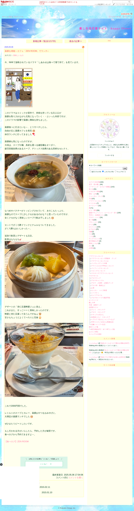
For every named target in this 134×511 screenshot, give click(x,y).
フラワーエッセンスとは (99, 261)
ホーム (4, 17)
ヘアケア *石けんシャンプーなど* (103, 319)
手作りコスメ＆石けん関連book (102, 322)
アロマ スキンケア (98, 312)
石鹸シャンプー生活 (98, 324)
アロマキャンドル (97, 280)
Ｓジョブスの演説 (95, 334)
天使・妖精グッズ (95, 305)
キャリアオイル (96, 295)
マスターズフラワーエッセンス (102, 273)
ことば (91, 236)
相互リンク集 (93, 327)
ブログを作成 (120, 4)
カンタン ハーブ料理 (99, 290)
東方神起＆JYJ (94, 241)
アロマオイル (93, 276)
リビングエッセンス (98, 271)
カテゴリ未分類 (94, 182)
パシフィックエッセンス (99, 268)
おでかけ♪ (92, 229)
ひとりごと (93, 227)
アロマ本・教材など (98, 285)
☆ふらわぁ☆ (93, 343)
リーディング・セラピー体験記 (100, 187)
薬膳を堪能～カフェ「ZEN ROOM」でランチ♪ (26, 51)
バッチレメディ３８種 (99, 263)
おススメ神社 (93, 332)
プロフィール (18, 17)
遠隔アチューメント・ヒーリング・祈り (103, 213)
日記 (10, 17)
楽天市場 (130, 4)
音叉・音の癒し (94, 184)
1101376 (125, 14)
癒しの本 (92, 303)
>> (103, 4)
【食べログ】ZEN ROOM (17, 441)
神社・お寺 (93, 194)
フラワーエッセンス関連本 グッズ (103, 258)
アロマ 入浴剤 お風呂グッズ (102, 283)
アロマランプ (96, 278)
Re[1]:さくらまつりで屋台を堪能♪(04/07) (114, 343)
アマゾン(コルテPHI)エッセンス (102, 266)
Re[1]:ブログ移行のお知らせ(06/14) (113, 357)
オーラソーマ (93, 206)
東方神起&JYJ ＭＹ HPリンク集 (103, 329)
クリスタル (93, 203)
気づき (91, 189)
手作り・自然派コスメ (97, 215)
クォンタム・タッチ (96, 196)
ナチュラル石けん (97, 315)
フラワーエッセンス (96, 201)
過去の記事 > (75, 41)
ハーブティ (95, 293)
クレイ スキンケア (98, 310)
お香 (92, 288)
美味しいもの (18, 55)
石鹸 (90, 232)
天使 (90, 199)
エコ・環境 (93, 210)
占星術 (91, 248)
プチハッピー (93, 222)
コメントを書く (75, 477)
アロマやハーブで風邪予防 (100, 298)
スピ (90, 234)
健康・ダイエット (10, 4)
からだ (91, 224)
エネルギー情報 (94, 191)
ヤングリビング (94, 239)
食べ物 (91, 220)
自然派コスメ (93, 307)
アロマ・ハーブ (94, 217)
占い (90, 246)
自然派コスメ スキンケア (100, 317)
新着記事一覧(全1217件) (44, 41)
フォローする (109, 155)
